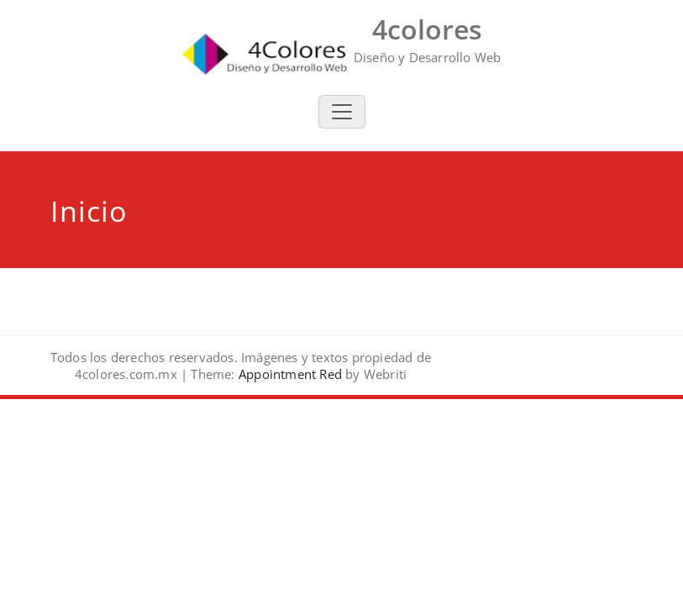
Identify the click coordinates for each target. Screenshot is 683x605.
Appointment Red (288, 374)
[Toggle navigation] (341, 112)
